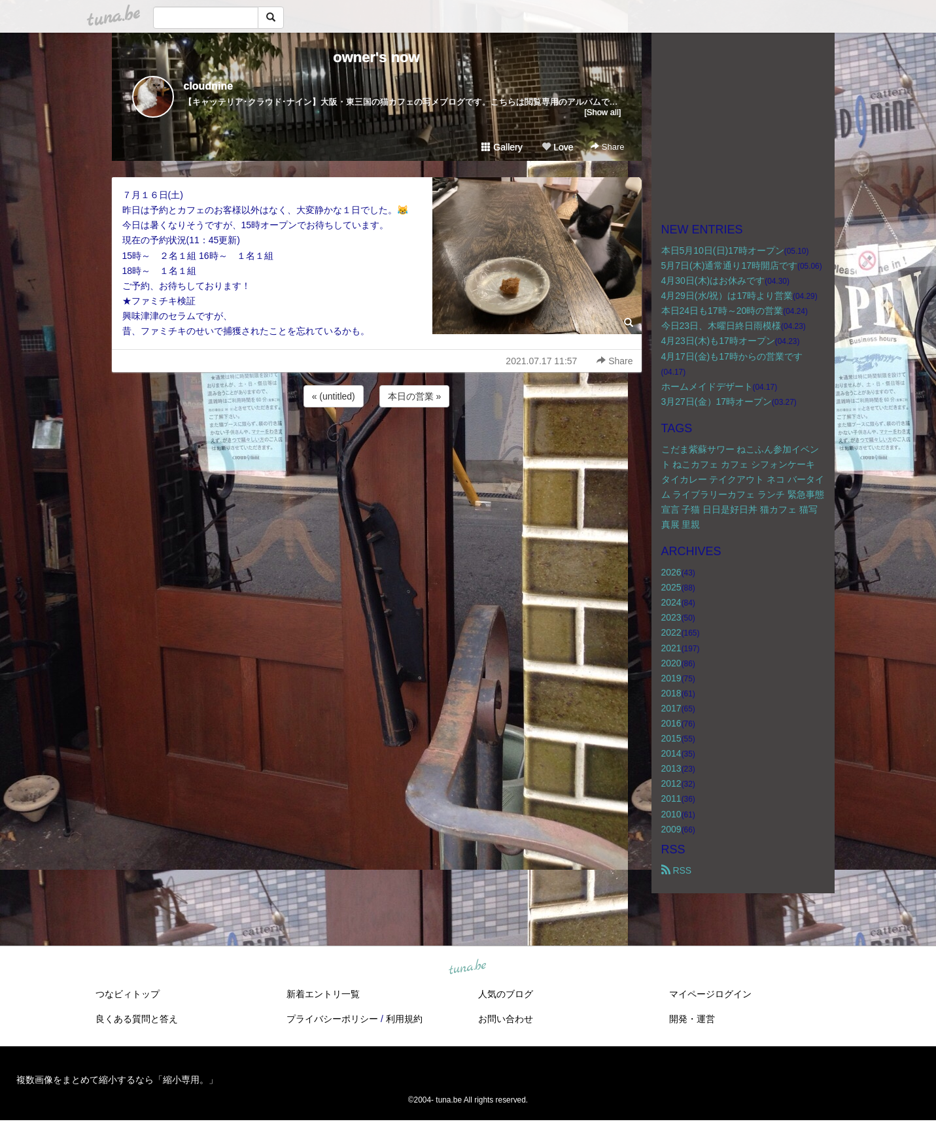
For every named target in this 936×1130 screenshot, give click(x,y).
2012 (671, 783)
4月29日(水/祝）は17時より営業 (727, 295)
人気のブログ (505, 994)
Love (557, 147)
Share (607, 147)
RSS (676, 870)
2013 (671, 768)
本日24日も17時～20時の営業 (722, 310)
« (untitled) (333, 396)
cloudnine (209, 86)
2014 (671, 753)
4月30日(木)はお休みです (713, 280)
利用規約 (404, 1019)
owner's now (376, 57)
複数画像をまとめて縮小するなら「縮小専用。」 (117, 1079)
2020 (671, 663)
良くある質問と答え (136, 1019)
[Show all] (602, 112)
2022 (671, 632)
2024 (671, 602)
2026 (671, 572)
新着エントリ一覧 (323, 994)
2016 (671, 723)
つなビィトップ (127, 994)
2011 (671, 798)
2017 (671, 708)
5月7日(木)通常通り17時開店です (729, 265)
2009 (671, 829)
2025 (671, 587)
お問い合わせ (505, 1019)
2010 (671, 814)
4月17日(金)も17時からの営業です (732, 356)
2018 (671, 693)
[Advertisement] (377, 445)
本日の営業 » (415, 396)
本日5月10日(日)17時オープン (722, 250)
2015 (671, 738)
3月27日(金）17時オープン (716, 401)
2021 (671, 648)
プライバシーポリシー (332, 1019)
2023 (671, 617)
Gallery (501, 147)
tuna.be (467, 967)
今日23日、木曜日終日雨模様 (721, 325)
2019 (671, 678)
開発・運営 (692, 1019)
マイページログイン (710, 994)
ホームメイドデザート (707, 386)
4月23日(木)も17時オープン (718, 340)
